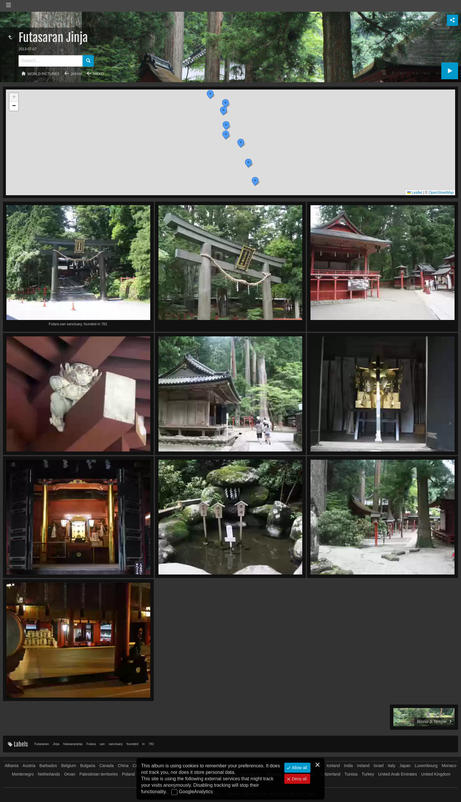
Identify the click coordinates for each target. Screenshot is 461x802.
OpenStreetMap (441, 193)
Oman (69, 774)
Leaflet (414, 193)
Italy (391, 765)
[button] (255, 181)
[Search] (51, 61)
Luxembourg (426, 765)
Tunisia (351, 774)
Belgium (68, 765)
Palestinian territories (98, 774)
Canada (106, 765)
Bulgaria (87, 765)
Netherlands (49, 774)
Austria (29, 765)
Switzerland (329, 774)
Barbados (48, 765)
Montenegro (23, 774)
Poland (128, 774)
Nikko (98, 74)
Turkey (368, 774)
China (123, 765)
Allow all (299, 767)
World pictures (44, 74)
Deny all (299, 778)
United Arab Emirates (397, 774)
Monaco (449, 765)
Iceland (333, 765)
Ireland (363, 765)
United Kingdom (435, 774)
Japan (76, 74)
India (348, 765)
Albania (12, 765)
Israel (379, 765)
